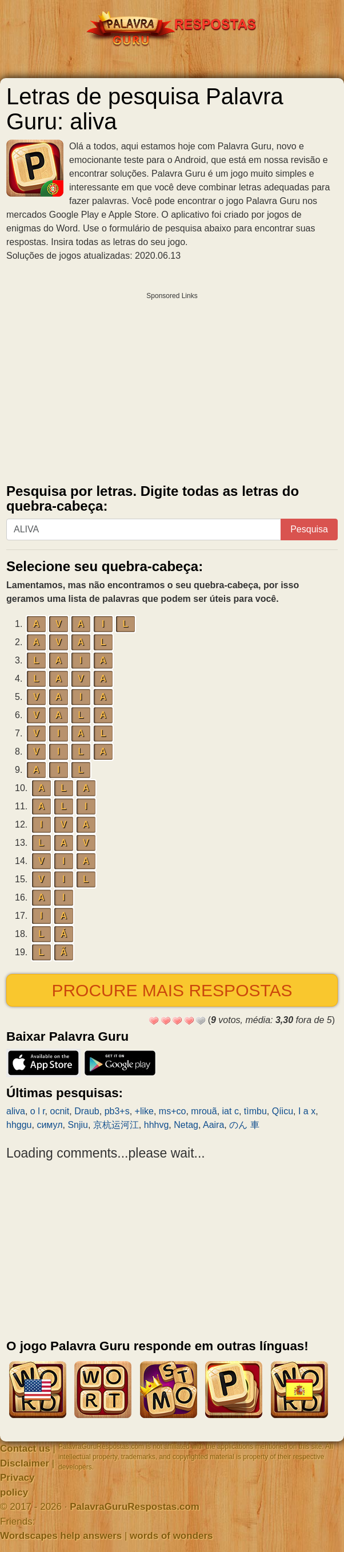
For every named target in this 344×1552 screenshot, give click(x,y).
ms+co (172, 1111)
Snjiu (77, 1125)
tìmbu (255, 1111)
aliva (15, 1111)
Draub (86, 1111)
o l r (37, 1111)
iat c (230, 1111)
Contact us (25, 1448)
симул (49, 1125)
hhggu (19, 1125)
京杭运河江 (116, 1125)
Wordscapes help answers (61, 1535)
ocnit (59, 1111)
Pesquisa (309, 529)
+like (144, 1111)
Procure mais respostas (171, 990)
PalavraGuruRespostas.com (134, 1506)
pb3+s (117, 1111)
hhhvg (156, 1125)
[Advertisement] (172, 385)
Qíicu (282, 1111)
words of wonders (171, 1535)
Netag (186, 1125)
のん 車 (244, 1125)
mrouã (204, 1111)
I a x (306, 1111)
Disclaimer (24, 1463)
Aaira (213, 1125)
